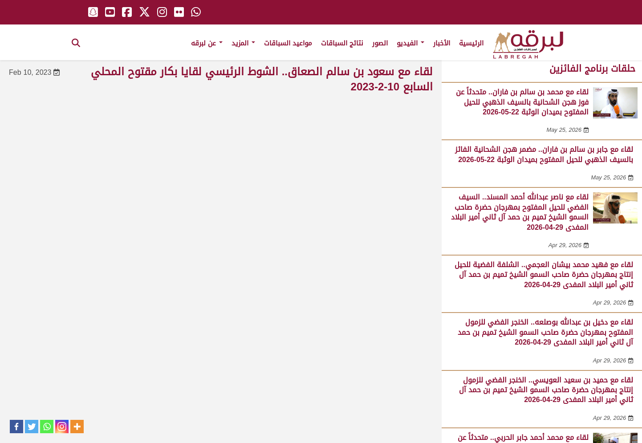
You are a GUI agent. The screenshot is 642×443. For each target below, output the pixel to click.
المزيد (243, 43)
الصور (380, 43)
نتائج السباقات (342, 43)
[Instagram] (62, 426)
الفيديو (410, 43)
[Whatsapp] (46, 426)
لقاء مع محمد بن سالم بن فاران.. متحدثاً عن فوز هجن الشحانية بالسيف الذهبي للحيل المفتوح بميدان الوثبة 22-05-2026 (522, 102)
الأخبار (441, 43)
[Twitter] (31, 426)
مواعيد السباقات (288, 43)
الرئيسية (471, 43)
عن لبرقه (207, 43)
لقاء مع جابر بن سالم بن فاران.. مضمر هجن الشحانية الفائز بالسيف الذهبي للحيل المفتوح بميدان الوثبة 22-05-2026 (544, 154)
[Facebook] (16, 426)
